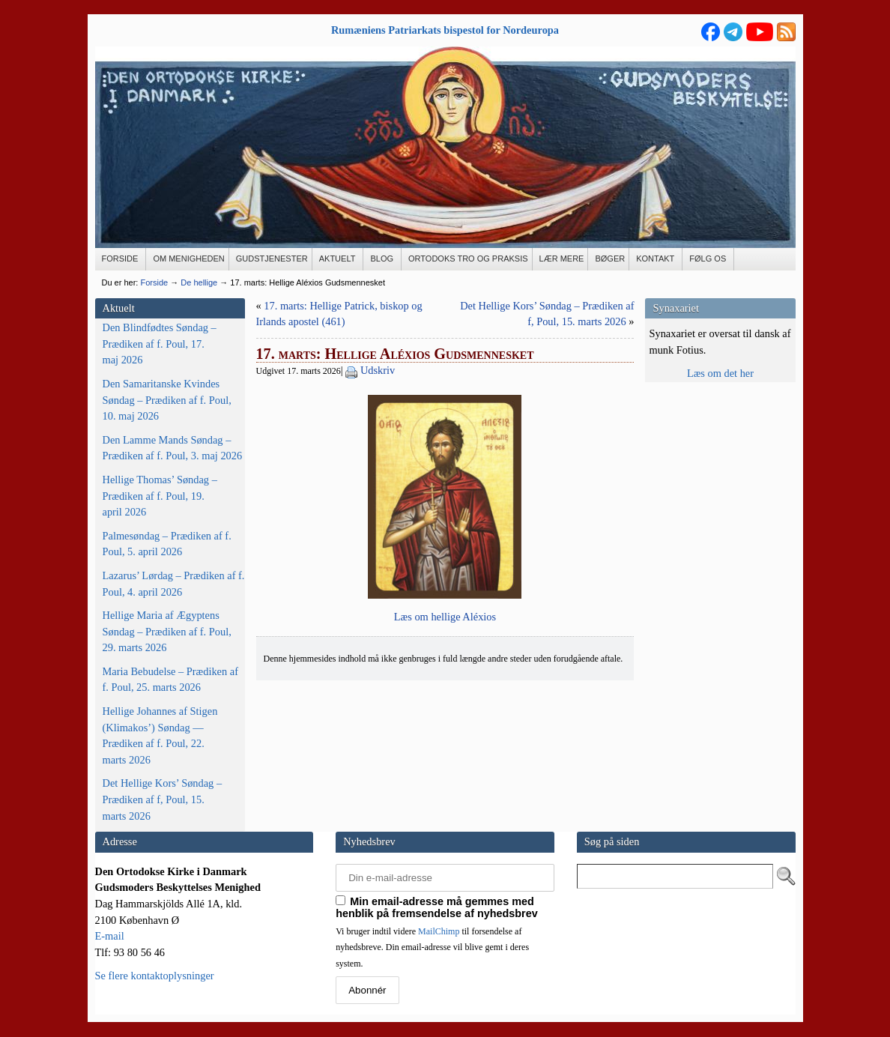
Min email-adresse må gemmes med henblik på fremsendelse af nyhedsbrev (437, 907)
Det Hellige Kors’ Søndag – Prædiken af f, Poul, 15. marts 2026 (162, 799)
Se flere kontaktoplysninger (154, 976)
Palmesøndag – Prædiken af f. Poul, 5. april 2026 (167, 544)
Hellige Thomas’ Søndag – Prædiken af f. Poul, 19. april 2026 (160, 496)
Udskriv (377, 370)
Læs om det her (720, 373)
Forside (154, 282)
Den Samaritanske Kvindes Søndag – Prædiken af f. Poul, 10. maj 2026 (167, 400)
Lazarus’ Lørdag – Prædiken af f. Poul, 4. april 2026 (174, 583)
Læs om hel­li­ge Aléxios (445, 617)
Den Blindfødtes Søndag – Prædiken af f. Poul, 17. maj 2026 (160, 343)
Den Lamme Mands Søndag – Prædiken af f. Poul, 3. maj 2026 (173, 448)
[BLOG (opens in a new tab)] (382, 259)
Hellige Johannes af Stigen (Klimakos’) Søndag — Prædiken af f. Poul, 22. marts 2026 (160, 735)
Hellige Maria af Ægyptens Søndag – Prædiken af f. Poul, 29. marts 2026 (167, 631)
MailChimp (438, 931)
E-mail (109, 936)
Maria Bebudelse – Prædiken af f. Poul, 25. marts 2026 (170, 679)
